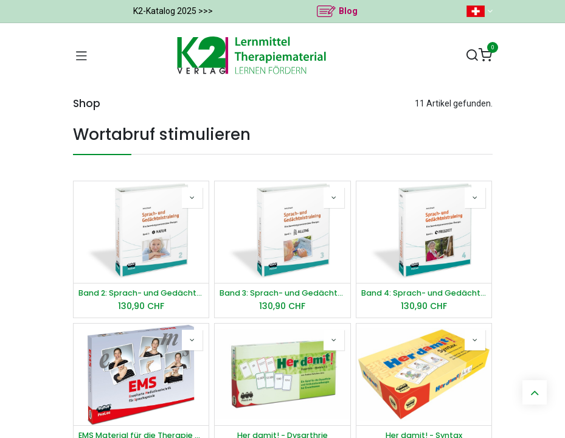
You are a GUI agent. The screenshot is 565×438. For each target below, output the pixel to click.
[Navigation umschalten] (81, 55)
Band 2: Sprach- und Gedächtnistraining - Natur (141, 292)
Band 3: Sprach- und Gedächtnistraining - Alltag (282, 292)
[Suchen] (472, 55)
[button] (192, 197)
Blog (348, 11)
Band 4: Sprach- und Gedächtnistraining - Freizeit (424, 292)
